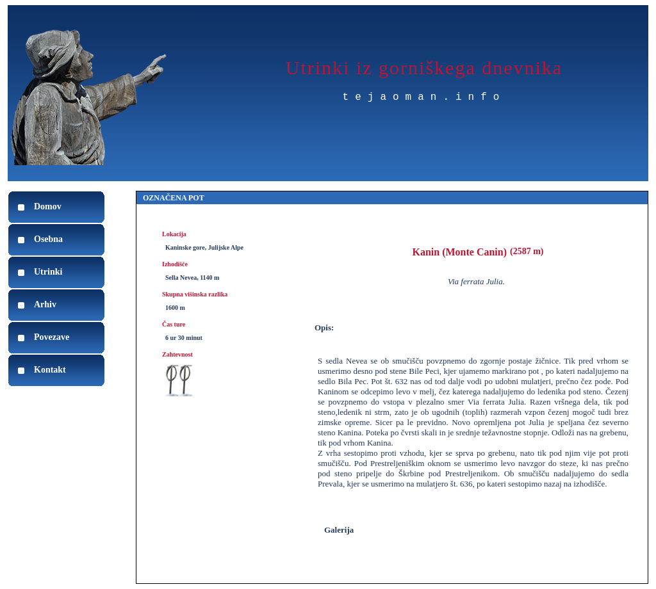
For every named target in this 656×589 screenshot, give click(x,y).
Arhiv (45, 304)
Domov (48, 206)
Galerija (339, 530)
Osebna (48, 239)
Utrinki (48, 272)
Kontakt (50, 370)
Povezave (51, 337)
